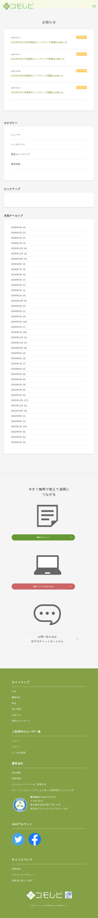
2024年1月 (19, 332)
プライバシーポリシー (23, 875)
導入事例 (16, 709)
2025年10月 (19, 259)
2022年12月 (19, 400)
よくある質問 (19, 752)
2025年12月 (19, 248)
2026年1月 (18, 243)
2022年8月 (18, 421)
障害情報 (15, 164)
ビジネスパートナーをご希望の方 (29, 784)
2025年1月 (18, 295)
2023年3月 (18, 385)
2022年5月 (18, 437)
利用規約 (16, 869)
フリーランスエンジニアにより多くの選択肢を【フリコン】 (43, 790)
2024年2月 (18, 327)
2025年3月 (18, 285)
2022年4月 (18, 442)
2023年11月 (19, 343)
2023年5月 (18, 374)
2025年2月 (18, 290)
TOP (14, 691)
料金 (14, 703)
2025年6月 (18, 274)
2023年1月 (18, 395)
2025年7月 (18, 269)
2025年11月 (19, 254)
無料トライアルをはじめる (43, 586)
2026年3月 (18, 233)
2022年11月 (19, 405)
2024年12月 (19, 301)
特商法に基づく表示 (22, 880)
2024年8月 (18, 306)
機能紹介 (16, 697)
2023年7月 (18, 364)
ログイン (16, 747)
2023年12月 (19, 337)
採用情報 (16, 778)
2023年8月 (18, 358)
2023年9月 (18, 353)
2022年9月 (18, 416)
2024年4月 (18, 316)
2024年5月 (18, 311)
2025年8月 (18, 264)
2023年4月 (18, 379)
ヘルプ (15, 741)
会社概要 (16, 772)
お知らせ (16, 715)
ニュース (15, 134)
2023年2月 (18, 390)
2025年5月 (18, 280)
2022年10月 (19, 411)
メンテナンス (18, 144)
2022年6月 (18, 432)
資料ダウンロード (43, 537)
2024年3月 (19, 322)
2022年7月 (19, 426)
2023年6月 (18, 369)
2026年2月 (18, 238)
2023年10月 (19, 348)
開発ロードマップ (20, 154)
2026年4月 (18, 227)
